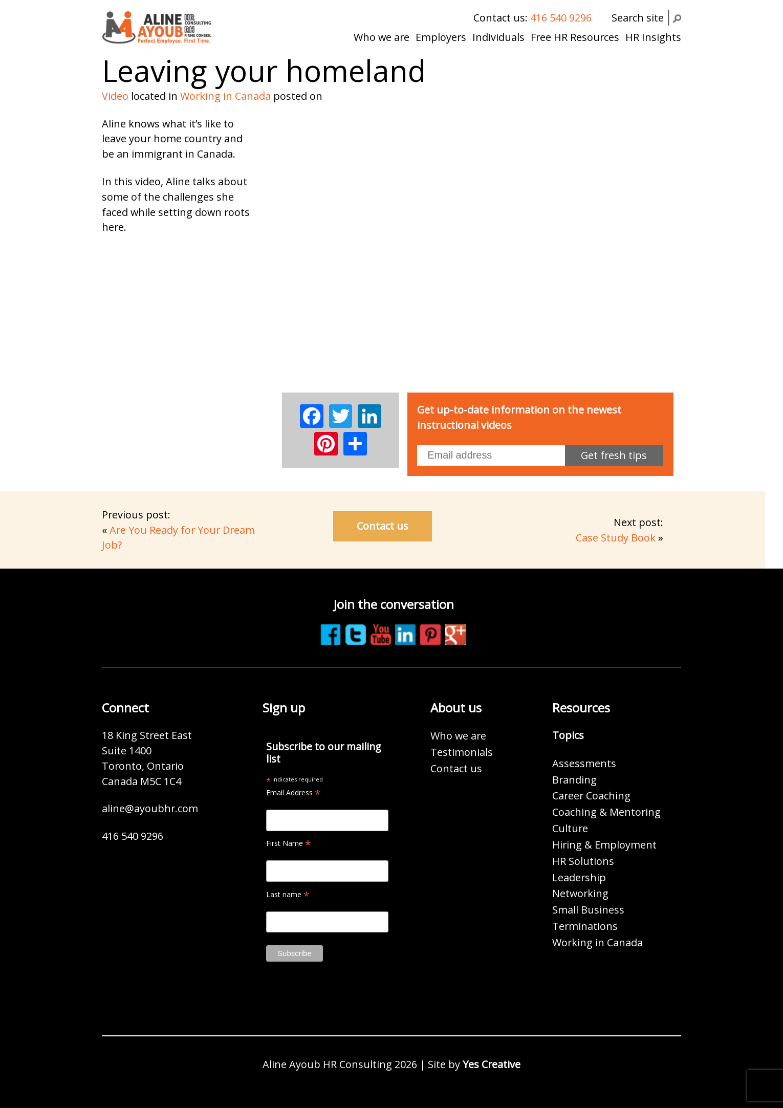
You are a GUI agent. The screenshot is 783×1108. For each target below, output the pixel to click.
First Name (288, 843)
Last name (288, 894)
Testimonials (461, 752)
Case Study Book (616, 538)
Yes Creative (491, 1064)
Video (115, 96)
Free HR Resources (575, 37)
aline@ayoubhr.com (150, 808)
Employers (441, 37)
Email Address (293, 792)
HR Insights (653, 37)
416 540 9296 (561, 18)
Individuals (498, 37)
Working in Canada (225, 96)
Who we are (381, 37)
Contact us (382, 526)
